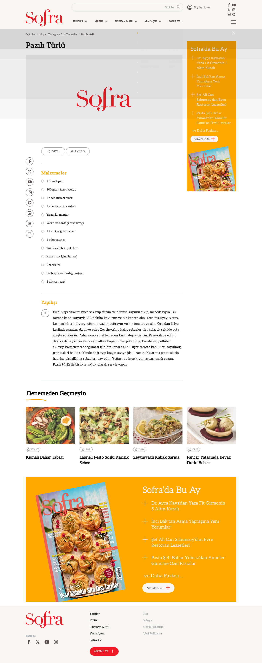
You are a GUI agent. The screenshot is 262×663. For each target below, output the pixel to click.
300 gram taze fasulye (58, 189)
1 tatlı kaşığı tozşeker (58, 231)
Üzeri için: (50, 265)
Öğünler (30, 34)
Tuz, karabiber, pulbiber (59, 248)
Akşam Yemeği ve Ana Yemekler (58, 34)
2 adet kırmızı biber (57, 198)
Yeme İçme (97, 633)
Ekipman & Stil (99, 627)
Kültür (94, 620)
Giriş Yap (198, 7)
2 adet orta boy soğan (58, 206)
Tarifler (95, 614)
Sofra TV (96, 640)
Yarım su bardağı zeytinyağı (62, 223)
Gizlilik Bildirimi (153, 627)
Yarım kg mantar (55, 215)
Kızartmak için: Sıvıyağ (59, 256)
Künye (147, 620)
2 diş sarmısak (53, 281)
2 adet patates (53, 240)
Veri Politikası (152, 633)
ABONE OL (204, 139)
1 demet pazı (52, 181)
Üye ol (207, 7)
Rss (145, 614)
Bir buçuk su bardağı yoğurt (62, 273)
